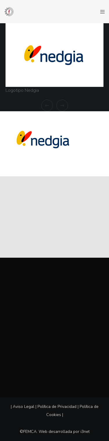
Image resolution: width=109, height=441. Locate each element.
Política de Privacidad (56, 406)
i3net (85, 431)
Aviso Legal (23, 406)
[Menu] (101, 11)
